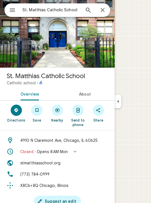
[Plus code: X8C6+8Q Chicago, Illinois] (57, 185)
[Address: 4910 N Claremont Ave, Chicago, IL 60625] (57, 140)
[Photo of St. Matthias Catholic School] (57, 34)
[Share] (98, 113)
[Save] (37, 113)
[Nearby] (57, 113)
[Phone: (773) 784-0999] (57, 174)
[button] (57, 151)
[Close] (102, 10)
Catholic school (21, 82)
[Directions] (16, 113)
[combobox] (51, 9)
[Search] (88, 10)
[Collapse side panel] (118, 101)
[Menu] (12, 10)
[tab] (28, 93)
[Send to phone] (77, 115)
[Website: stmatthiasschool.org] (57, 163)
